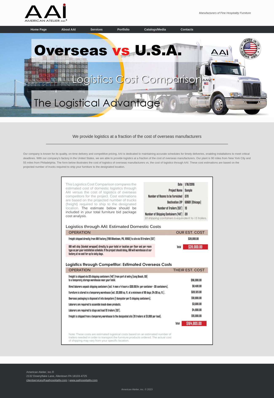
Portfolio (123, 29)
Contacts (187, 29)
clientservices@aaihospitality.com (46, 380)
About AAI (68, 29)
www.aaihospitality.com (83, 380)
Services (96, 29)
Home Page (39, 29)
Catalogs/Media (155, 29)
